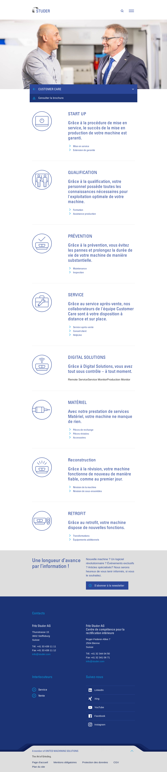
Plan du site (38, 766)
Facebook (99, 716)
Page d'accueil (40, 762)
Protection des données (95, 762)
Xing (96, 698)
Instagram (99, 724)
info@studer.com (41, 654)
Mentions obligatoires (65, 762)
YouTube (99, 707)
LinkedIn (99, 690)
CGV (116, 762)
